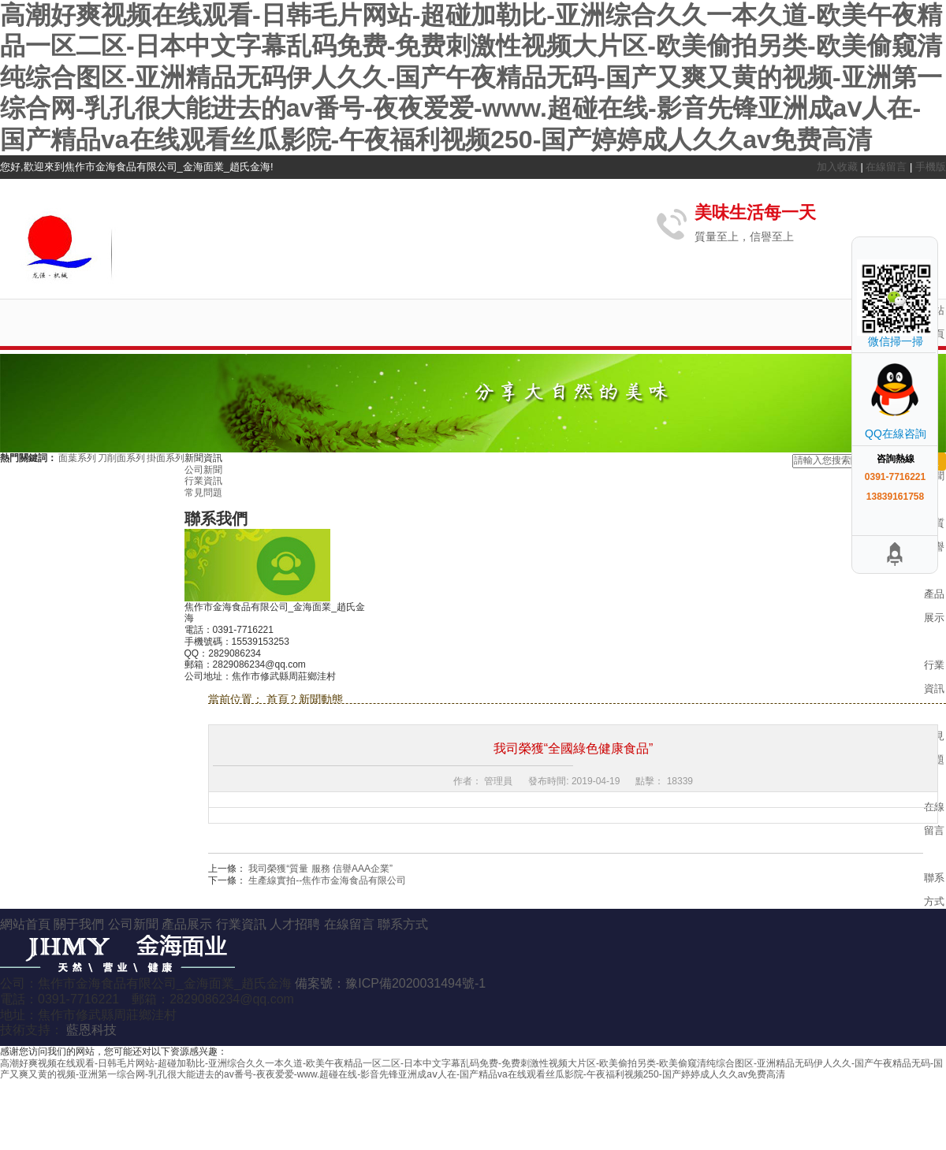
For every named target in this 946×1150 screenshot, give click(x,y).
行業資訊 (203, 480)
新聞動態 (321, 699)
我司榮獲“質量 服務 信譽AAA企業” (320, 868)
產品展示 (188, 924)
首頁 (279, 699)
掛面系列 (165, 457)
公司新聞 (203, 469)
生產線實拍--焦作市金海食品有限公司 (327, 880)
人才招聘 (296, 924)
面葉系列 (78, 457)
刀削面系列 (122, 457)
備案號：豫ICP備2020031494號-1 (390, 983)
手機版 (930, 167)
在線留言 (888, 167)
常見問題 (203, 492)
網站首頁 (27, 924)
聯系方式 (403, 924)
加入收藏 (839, 167)
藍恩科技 (91, 1029)
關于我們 (80, 924)
